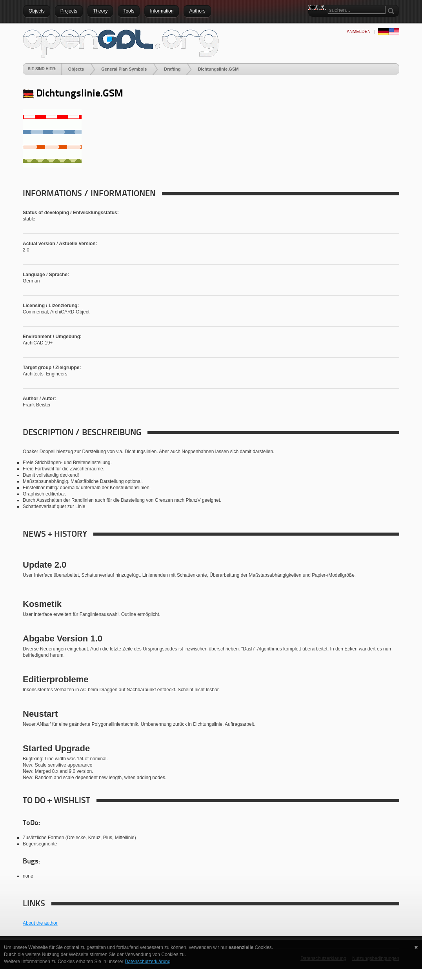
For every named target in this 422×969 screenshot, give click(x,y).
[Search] (356, 10)
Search (314, 21)
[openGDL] (121, 43)
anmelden (359, 31)
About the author (40, 923)
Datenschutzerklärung (148, 961)
